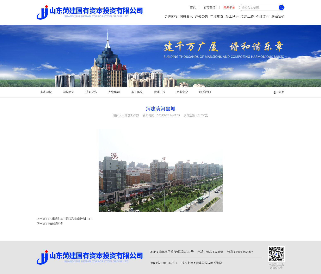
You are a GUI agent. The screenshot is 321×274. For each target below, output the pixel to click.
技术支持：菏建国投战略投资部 (201, 262)
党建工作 (247, 16)
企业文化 (262, 16)
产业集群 (216, 16)
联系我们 (278, 16)
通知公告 (201, 16)
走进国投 (171, 16)
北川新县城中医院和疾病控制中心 (70, 218)
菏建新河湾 (55, 223)
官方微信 (209, 7)
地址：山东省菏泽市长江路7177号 (172, 251)
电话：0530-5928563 (210, 251)
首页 (193, 7)
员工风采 (232, 16)
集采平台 (229, 7)
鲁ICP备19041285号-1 (163, 262)
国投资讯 (186, 16)
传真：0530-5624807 (240, 251)
